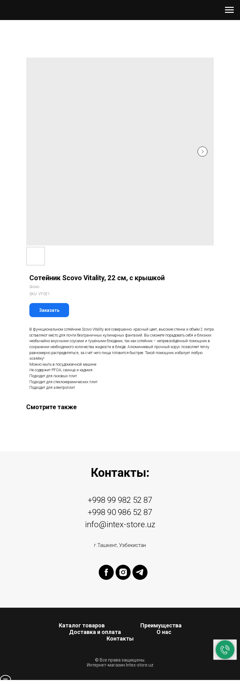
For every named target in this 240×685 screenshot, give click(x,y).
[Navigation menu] (229, 10)
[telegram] (140, 578)
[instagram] (123, 578)
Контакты (120, 638)
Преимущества (161, 625)
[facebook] (106, 578)
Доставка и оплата (95, 632)
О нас (164, 632)
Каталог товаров (82, 625)
